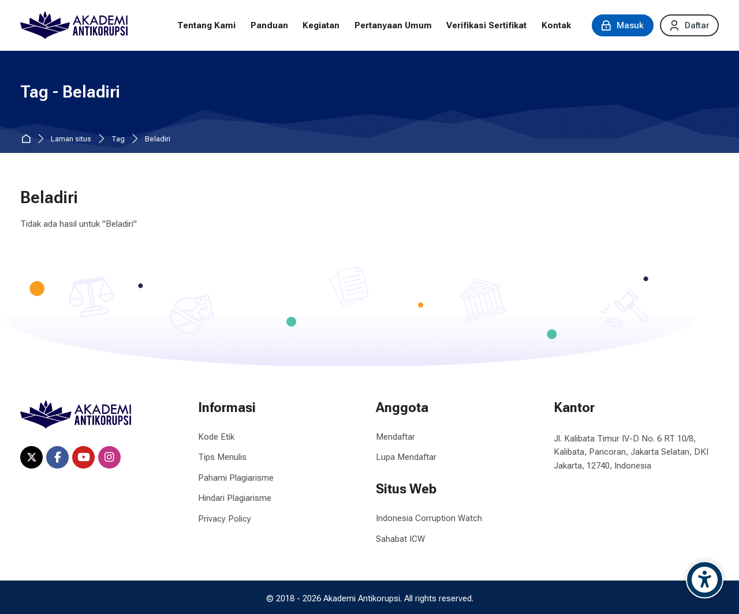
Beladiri (157, 139)
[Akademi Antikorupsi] (74, 25)
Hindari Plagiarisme (234, 498)
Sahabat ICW (400, 539)
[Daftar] (689, 25)
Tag (118, 139)
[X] (31, 457)
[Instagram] (109, 457)
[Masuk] (623, 25)
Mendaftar (395, 437)
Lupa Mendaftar (406, 457)
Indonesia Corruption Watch (429, 518)
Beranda (28, 139)
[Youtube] (83, 457)
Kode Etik (216, 437)
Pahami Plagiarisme (236, 478)
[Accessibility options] (704, 579)
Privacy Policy (224, 519)
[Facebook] (57, 457)
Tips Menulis (222, 457)
